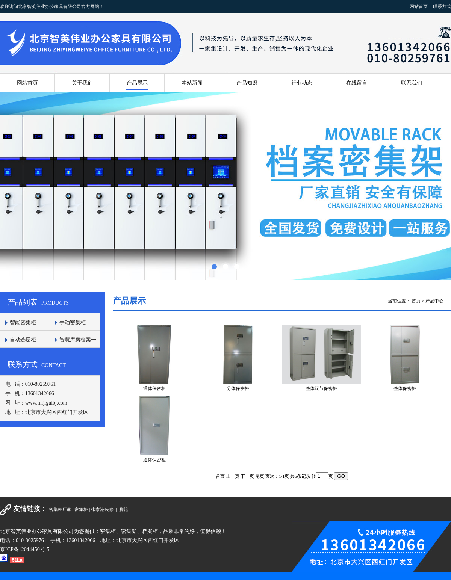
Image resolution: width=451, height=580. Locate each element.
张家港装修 (103, 509)
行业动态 (301, 83)
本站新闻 (192, 83)
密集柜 (81, 509)
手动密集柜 (72, 322)
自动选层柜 (23, 340)
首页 (416, 301)
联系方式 (442, 6)
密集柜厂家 (60, 509)
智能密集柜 (23, 322)
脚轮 (123, 509)
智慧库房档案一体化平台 (73, 347)
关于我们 (82, 83)
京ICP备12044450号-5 (24, 549)
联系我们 (411, 83)
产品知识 (246, 83)
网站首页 (419, 6)
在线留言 (356, 83)
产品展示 (137, 83)
